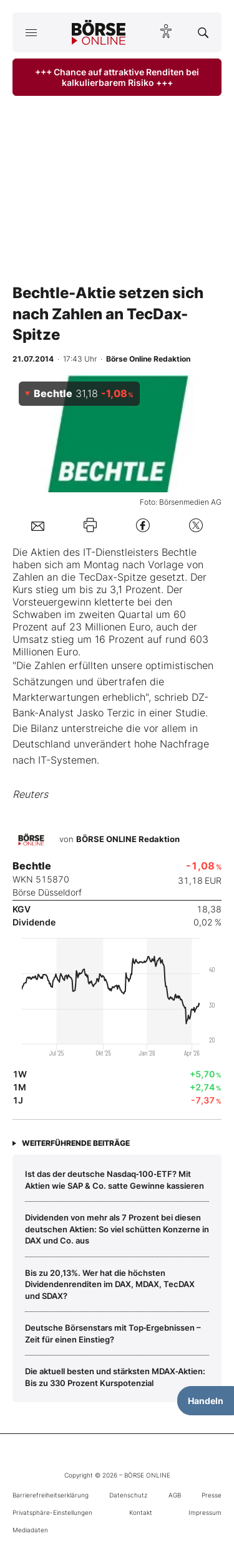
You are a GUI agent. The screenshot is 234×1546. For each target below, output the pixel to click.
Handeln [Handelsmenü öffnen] (205, 1400)
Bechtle (179, 552)
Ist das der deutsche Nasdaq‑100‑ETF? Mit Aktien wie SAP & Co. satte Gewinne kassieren (114, 1179)
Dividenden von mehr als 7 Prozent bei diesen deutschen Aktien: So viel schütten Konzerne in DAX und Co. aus (117, 1228)
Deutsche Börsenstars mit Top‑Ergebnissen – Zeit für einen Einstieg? (113, 1333)
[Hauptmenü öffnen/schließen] (30, 32)
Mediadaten (30, 1530)
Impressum (205, 1512)
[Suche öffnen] (203, 32)
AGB (174, 1495)
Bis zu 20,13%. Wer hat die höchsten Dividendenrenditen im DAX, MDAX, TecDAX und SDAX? (110, 1284)
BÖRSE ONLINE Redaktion (128, 840)
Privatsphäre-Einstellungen (52, 1512)
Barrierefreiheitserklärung (50, 1495)
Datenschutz (128, 1495)
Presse (212, 1495)
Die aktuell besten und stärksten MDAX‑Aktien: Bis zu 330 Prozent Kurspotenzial (115, 1376)
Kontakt (140, 1512)
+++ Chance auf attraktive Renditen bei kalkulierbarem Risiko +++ (117, 77)
